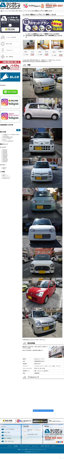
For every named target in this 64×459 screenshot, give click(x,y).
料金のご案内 (9, 43)
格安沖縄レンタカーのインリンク (33, 451)
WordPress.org (5, 178)
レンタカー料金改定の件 (8, 141)
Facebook (2, 85)
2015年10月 (5, 160)
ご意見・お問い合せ (44, 446)
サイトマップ (35, 446)
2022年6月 (4, 152)
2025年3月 (4, 149)
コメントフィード (6, 176)
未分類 (4, 168)
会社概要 (16, 446)
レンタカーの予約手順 (11, 37)
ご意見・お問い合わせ (9, 441)
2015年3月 (4, 161)
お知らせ (4, 139)
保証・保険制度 (9, 56)
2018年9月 (4, 157)
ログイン (4, 174)
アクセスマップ (9, 50)
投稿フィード (5, 175)
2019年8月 (4, 156)
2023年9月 (4, 151)
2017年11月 (5, 159)
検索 (18, 130)
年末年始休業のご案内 (7, 137)
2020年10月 (5, 155)
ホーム (9, 446)
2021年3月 (4, 153)
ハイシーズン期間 (6, 138)
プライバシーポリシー (25, 446)
